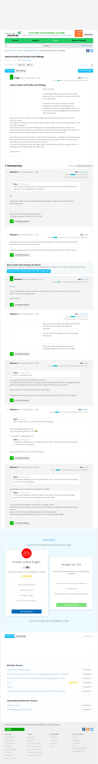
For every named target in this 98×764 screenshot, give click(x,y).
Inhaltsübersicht (10, 737)
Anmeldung (53, 737)
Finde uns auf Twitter (34, 743)
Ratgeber (30, 35)
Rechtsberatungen (65, 35)
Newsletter (30, 737)
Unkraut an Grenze (13, 705)
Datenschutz (77, 743)
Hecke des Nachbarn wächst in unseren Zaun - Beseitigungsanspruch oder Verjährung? (38, 674)
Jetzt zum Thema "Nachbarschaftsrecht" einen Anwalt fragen (29, 271)
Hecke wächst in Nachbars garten (19, 670)
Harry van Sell (83, 172)
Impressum (76, 740)
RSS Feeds (30, 740)
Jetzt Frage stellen (26, 611)
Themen (15, 40)
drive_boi (85, 78)
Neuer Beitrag (20, 70)
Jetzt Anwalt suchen (71, 605)
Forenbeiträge (47, 35)
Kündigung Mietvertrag (34, 752)
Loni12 (85, 467)
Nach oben (88, 636)
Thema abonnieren (24, 60)
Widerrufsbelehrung (79, 751)
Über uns (75, 737)
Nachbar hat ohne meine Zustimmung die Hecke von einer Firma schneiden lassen (36, 691)
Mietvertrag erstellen (33, 755)
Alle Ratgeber (9, 755)
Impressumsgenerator (34, 749)
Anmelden (8, 746)
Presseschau (9, 752)
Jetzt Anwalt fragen (85, 70)
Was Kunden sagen (11, 749)
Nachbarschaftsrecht (31, 50)
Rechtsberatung (10, 743)
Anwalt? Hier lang (86, 45)
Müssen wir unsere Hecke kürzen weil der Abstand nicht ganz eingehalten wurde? (36, 678)
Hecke (9, 682)
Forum (55, 40)
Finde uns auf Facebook (34, 746)
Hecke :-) (10, 687)
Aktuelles (53, 743)
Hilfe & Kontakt (9, 740)
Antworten (9, 70)
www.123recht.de (11, 50)
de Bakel (85, 409)
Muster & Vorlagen (79, 40)
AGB (51, 746)
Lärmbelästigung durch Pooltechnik (19, 709)
